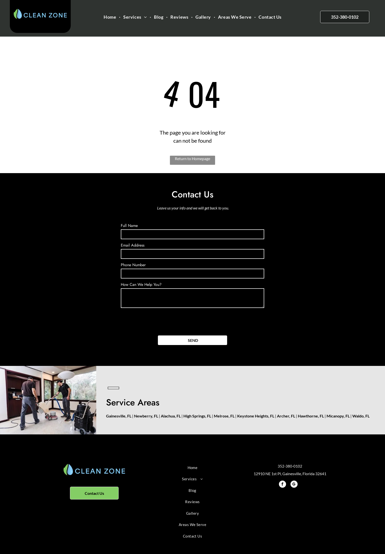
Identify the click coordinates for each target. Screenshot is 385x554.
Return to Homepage (192, 158)
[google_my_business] (294, 485)
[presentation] (158, 320)
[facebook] (282, 485)
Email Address (132, 245)
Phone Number (133, 265)
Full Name (129, 225)
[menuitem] (110, 17)
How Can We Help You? (141, 284)
